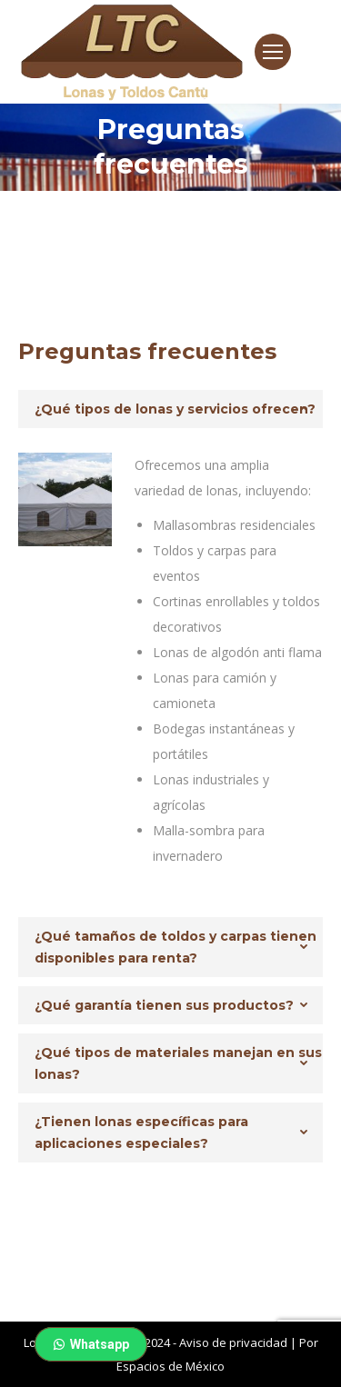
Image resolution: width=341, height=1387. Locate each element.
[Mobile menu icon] (273, 52)
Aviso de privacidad (233, 1342)
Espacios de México (170, 1366)
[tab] (170, 409)
